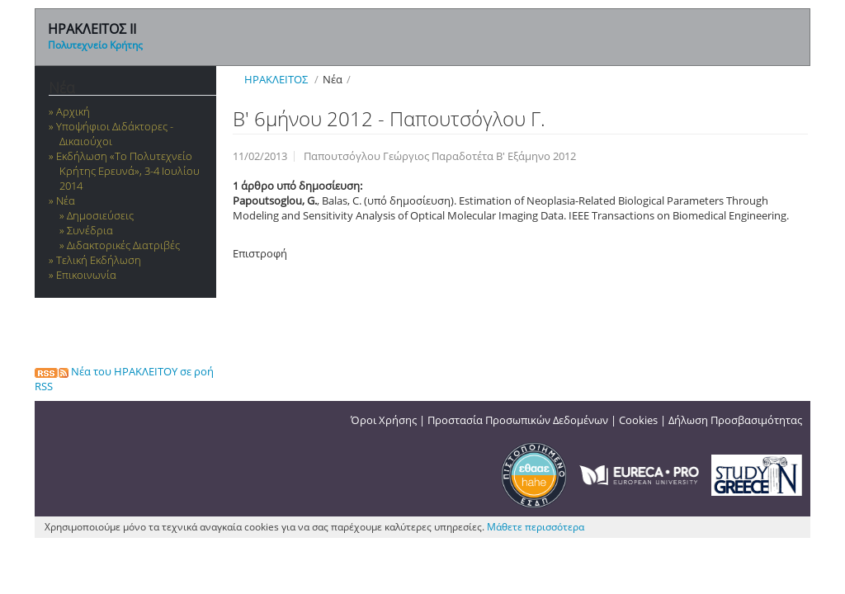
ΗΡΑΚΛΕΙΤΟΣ (276, 79)
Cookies (638, 419)
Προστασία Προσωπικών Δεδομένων (517, 419)
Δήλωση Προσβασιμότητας (735, 419)
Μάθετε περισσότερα (535, 527)
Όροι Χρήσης (384, 419)
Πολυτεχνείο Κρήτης (95, 45)
